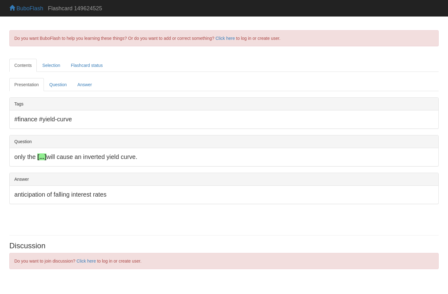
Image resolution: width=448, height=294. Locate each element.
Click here (225, 38)
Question (58, 84)
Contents (23, 65)
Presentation (26, 84)
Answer (84, 84)
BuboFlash (26, 8)
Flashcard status (87, 65)
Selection (51, 65)
